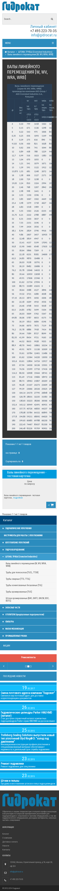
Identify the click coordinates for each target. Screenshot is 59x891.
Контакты (6, 850)
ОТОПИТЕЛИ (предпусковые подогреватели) (23, 614)
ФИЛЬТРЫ (8, 621)
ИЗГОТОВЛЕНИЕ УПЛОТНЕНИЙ (15, 542)
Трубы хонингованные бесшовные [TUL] (24, 585)
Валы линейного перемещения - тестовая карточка (26, 474)
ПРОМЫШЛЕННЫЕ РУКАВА (14, 636)
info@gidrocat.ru (44, 35)
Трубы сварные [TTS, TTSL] (18, 579)
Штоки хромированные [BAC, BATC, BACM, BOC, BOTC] (27, 599)
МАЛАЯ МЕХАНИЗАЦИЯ (13, 628)
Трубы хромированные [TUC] (19, 591)
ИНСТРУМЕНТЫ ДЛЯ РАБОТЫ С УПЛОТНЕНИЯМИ (23, 535)
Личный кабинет (43, 26)
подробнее (18, 498)
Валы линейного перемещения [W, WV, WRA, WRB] (30, 54)
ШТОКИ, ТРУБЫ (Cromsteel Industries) (35, 52)
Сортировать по (15, 461)
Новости (5, 846)
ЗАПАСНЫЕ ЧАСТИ (11, 607)
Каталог (11, 52)
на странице (13, 453)
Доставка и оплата (10, 842)
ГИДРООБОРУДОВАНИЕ (13, 549)
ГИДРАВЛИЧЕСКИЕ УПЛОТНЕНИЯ (16, 528)
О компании (7, 838)
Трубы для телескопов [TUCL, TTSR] (22, 572)
